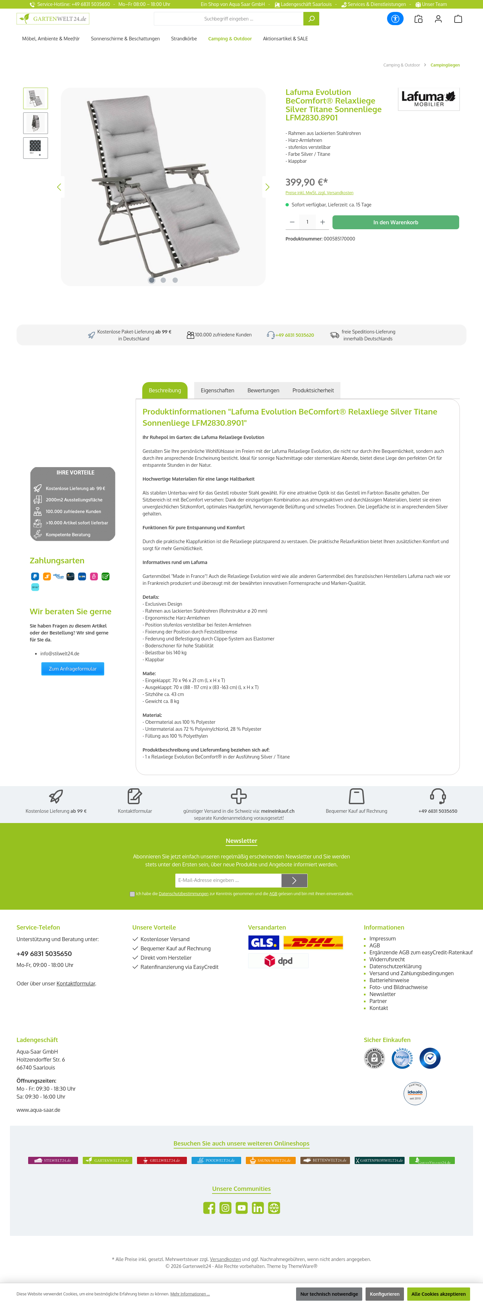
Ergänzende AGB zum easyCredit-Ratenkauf (421, 952)
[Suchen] (311, 18)
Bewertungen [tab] (263, 390)
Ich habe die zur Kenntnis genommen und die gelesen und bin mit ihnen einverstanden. (244, 893)
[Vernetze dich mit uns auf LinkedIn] (257, 1207)
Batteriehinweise (389, 980)
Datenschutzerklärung (395, 966)
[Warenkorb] (458, 18)
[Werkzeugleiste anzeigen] (395, 18)
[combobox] (229, 18)
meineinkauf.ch (277, 811)
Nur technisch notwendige (329, 1294)
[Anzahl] (307, 222)
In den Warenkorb (395, 222)
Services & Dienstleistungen (373, 4)
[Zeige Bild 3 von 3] (175, 280)
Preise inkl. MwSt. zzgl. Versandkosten (319, 192)
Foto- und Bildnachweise (399, 987)
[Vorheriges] (60, 187)
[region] (148, 187)
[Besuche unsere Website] (274, 1207)
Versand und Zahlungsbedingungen (412, 973)
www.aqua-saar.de (39, 1110)
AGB (273, 893)
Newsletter (383, 994)
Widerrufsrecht (387, 959)
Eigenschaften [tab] (217, 390)
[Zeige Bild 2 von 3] (163, 280)
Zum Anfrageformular (73, 669)
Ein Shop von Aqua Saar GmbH (233, 4)
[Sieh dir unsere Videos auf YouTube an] (241, 1207)
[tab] (165, 390)
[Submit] (294, 881)
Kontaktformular (135, 811)
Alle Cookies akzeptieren (439, 1294)
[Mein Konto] (438, 18)
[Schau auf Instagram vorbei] (225, 1207)
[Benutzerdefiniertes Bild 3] (430, 1058)
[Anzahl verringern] (292, 222)
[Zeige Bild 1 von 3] (151, 280)
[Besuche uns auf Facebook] (209, 1207)
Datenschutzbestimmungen (183, 893)
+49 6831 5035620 (295, 335)
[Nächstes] (267, 187)
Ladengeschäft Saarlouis (303, 4)
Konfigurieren (385, 1294)
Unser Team (432, 4)
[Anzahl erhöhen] (322, 222)
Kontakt (379, 1008)
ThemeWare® (302, 1266)
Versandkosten (225, 1259)
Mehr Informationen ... (190, 1293)
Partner (378, 1001)
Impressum (383, 938)
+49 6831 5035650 (437, 811)
